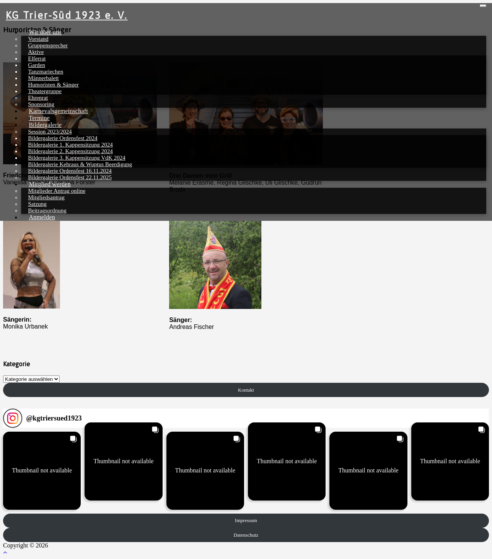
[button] (42, 470)
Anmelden (42, 217)
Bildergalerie (45, 125)
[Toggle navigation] (483, 6)
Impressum (246, 520)
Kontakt (246, 390)
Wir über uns (45, 32)
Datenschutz (246, 535)
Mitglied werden (50, 184)
